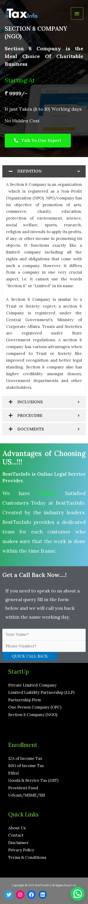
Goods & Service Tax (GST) (33, 780)
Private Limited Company (32, 685)
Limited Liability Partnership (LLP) (41, 692)
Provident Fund (23, 787)
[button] (38, 140)
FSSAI (13, 773)
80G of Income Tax (26, 765)
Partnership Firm (24, 699)
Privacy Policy (21, 850)
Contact (15, 835)
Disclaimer (18, 842)
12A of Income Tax (25, 758)
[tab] (44, 171)
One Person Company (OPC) (34, 707)
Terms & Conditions (27, 857)
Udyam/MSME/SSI (26, 795)
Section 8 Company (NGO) (32, 714)
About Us (17, 828)
